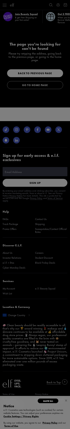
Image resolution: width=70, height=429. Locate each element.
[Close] (66, 400)
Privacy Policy (49, 422)
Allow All (48, 401)
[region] (35, 412)
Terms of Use (11, 425)
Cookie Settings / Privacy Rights (21, 416)
